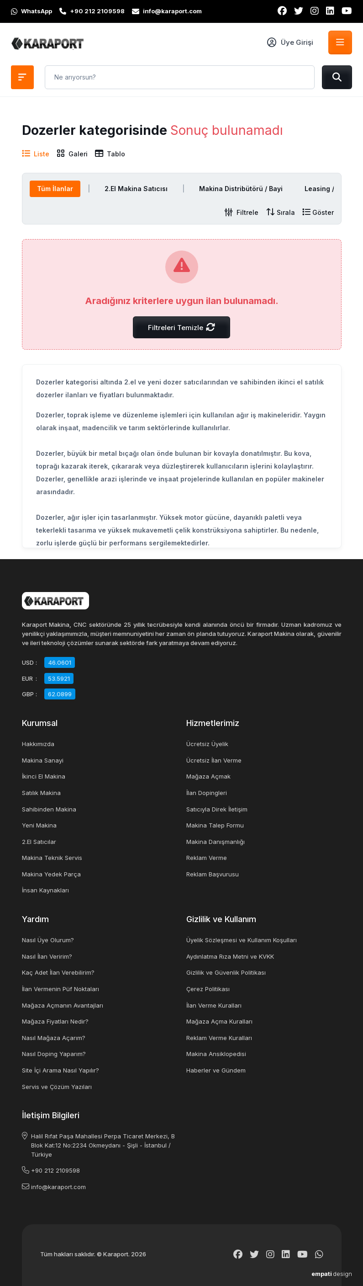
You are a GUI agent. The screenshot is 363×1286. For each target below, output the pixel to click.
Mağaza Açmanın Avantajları (62, 1005)
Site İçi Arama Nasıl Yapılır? (60, 1070)
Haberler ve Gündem (216, 1070)
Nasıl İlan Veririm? (47, 956)
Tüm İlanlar (55, 188)
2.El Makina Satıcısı (136, 188)
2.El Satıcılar (39, 841)
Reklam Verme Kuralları (219, 1037)
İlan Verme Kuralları (214, 1005)
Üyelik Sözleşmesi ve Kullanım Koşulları (241, 940)
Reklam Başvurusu (212, 874)
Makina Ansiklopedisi (216, 1053)
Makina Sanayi (42, 760)
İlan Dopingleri (206, 792)
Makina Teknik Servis (52, 857)
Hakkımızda (38, 743)
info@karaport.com (58, 1186)
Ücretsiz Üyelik (207, 743)
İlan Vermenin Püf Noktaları (60, 989)
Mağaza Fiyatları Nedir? (55, 1021)
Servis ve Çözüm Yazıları (57, 1086)
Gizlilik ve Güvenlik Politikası (226, 972)
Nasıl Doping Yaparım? (54, 1053)
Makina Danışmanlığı (215, 841)
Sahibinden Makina (49, 809)
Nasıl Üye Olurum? (48, 940)
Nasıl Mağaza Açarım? (53, 1037)
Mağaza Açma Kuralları (219, 1021)
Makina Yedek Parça (51, 874)
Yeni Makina (39, 825)
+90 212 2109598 (55, 1170)
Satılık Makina (41, 792)
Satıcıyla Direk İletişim (216, 809)
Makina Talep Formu (215, 825)
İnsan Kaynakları (45, 890)
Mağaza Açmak (208, 776)
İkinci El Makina (43, 776)
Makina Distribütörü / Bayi (241, 188)
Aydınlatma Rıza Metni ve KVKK (230, 956)
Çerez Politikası (208, 989)
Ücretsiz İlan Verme (214, 760)
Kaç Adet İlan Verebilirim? (58, 972)
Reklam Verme (206, 857)
